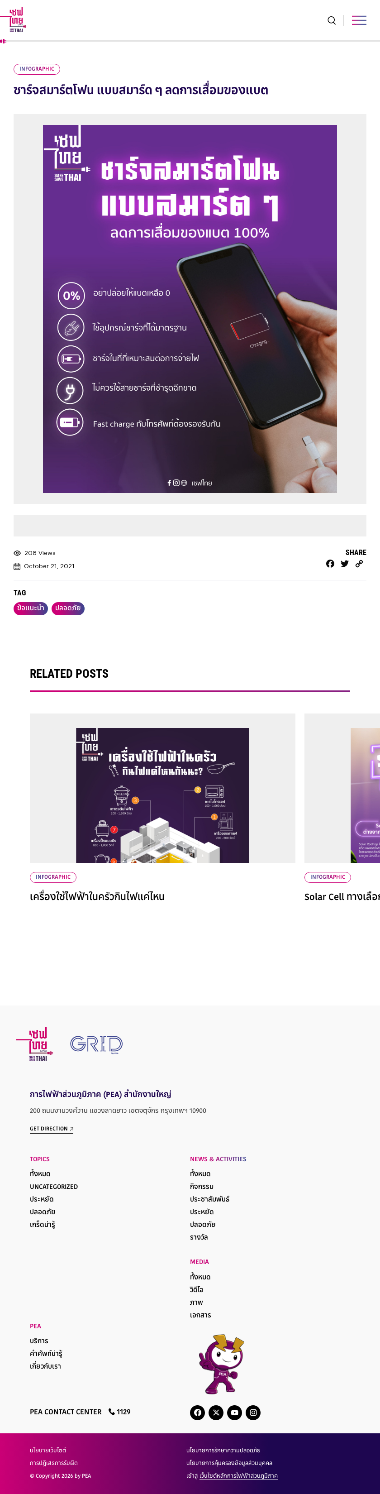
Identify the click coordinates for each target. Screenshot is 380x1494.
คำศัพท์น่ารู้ (46, 1354)
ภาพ (196, 1303)
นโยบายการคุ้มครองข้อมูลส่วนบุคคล (229, 1463)
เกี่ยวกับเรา (45, 1367)
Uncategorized (54, 1187)
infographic (36, 69)
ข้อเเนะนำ (30, 608)
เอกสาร (200, 1315)
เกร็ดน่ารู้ (42, 1225)
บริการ (39, 1341)
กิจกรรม (202, 1187)
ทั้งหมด (40, 1174)
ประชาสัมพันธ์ (209, 1200)
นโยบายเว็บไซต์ (48, 1451)
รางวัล (199, 1238)
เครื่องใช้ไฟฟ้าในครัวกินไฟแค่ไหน (97, 897)
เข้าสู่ (232, 1476)
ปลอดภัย (68, 608)
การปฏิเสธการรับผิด (54, 1463)
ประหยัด (42, 1200)
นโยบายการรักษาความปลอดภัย (223, 1451)
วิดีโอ (197, 1290)
